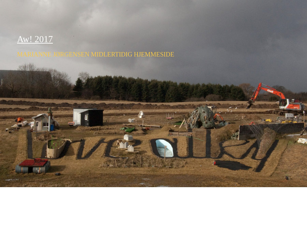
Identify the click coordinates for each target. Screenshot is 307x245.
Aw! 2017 (35, 39)
